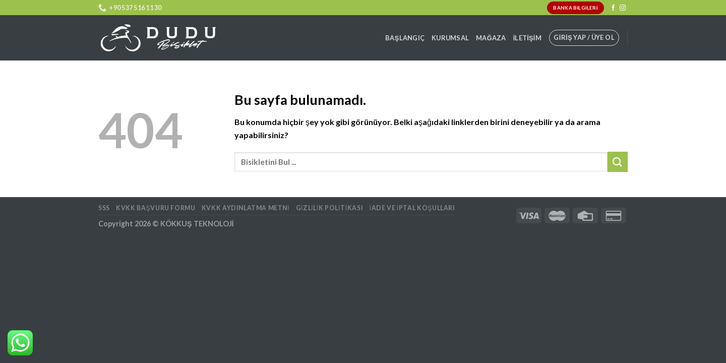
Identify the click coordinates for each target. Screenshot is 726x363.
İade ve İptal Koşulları (412, 208)
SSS (104, 208)
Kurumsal (450, 38)
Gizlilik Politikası (330, 208)
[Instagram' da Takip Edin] (623, 8)
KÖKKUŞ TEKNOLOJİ (197, 223)
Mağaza (491, 38)
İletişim (527, 38)
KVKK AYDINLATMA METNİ (245, 208)
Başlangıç (405, 38)
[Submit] (618, 161)
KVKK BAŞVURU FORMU (155, 208)
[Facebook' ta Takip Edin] (613, 8)
